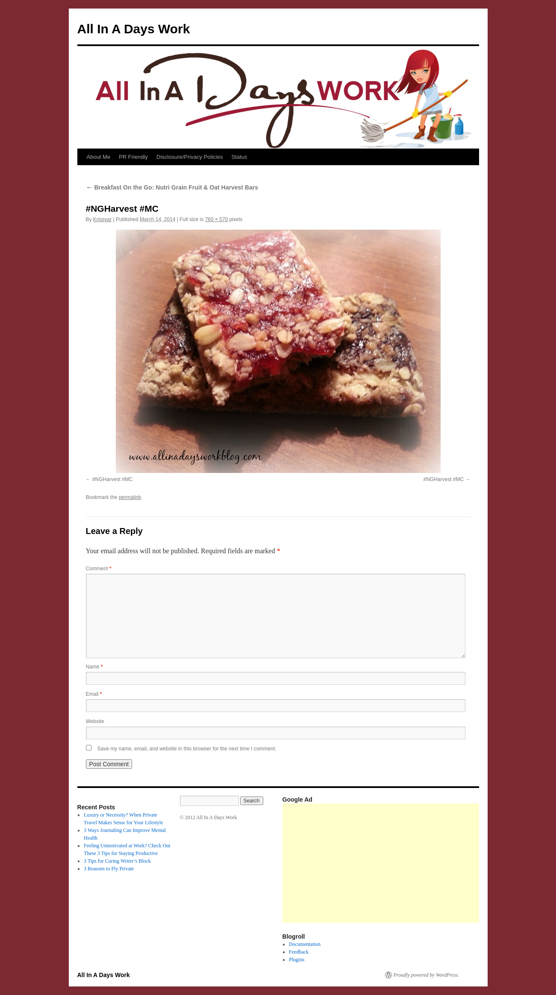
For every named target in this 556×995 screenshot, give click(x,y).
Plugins (296, 960)
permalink (130, 497)
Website (95, 721)
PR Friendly (133, 157)
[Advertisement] (419, 863)
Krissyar (102, 219)
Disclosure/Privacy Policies (189, 157)
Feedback (299, 952)
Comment (99, 569)
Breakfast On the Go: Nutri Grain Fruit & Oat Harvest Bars (172, 187)
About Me (99, 157)
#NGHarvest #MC (112, 479)
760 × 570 (216, 219)
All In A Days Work (133, 29)
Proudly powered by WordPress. (426, 975)
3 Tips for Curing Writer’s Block (117, 861)
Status (239, 157)
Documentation (305, 944)
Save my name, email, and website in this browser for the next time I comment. (187, 749)
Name (94, 667)
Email (94, 694)
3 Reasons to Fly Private (109, 869)
